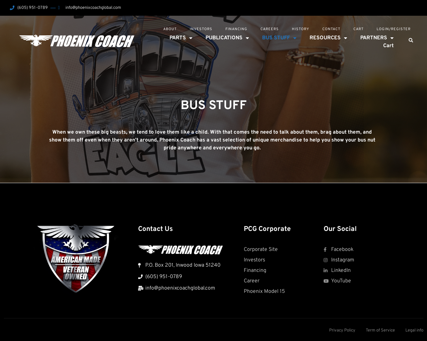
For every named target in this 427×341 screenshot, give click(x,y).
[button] (411, 41)
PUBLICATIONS (227, 38)
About (170, 29)
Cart (358, 29)
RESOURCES (328, 38)
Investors (201, 29)
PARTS (180, 38)
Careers (269, 29)
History (300, 29)
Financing (236, 29)
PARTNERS (377, 38)
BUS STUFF (279, 38)
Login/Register (394, 29)
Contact (331, 29)
